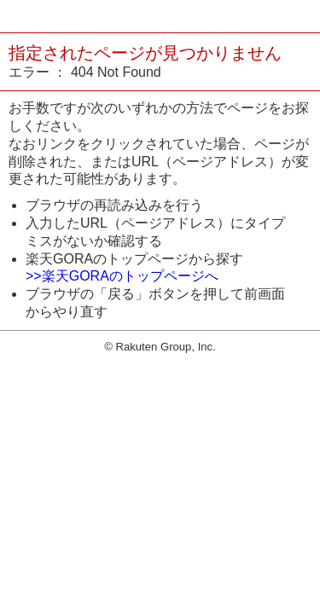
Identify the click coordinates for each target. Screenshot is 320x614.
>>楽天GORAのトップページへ (122, 276)
